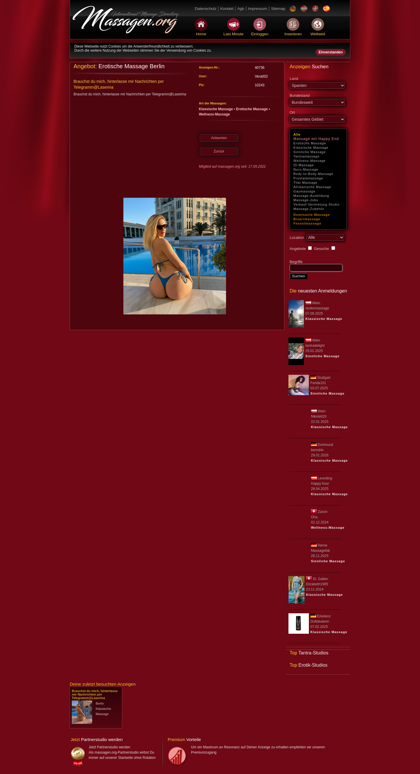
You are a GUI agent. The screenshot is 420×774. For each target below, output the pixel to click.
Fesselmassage (307, 223)
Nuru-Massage (305, 169)
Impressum (257, 8)
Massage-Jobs (305, 200)
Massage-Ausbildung (311, 195)
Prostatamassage (308, 178)
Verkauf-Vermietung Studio (316, 204)
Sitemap (278, 8)
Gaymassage (304, 191)
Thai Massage (305, 182)
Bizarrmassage (307, 219)
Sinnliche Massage (309, 152)
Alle (297, 134)
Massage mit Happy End (316, 139)
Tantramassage (306, 156)
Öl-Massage (303, 165)
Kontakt (226, 8)
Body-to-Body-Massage (313, 174)
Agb (240, 8)
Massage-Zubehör (308, 209)
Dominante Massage (311, 214)
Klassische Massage (310, 147)
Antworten (219, 138)
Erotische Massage (309, 143)
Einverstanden (330, 52)
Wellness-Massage (309, 160)
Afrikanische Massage (312, 187)
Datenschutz (205, 8)
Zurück (219, 151)
